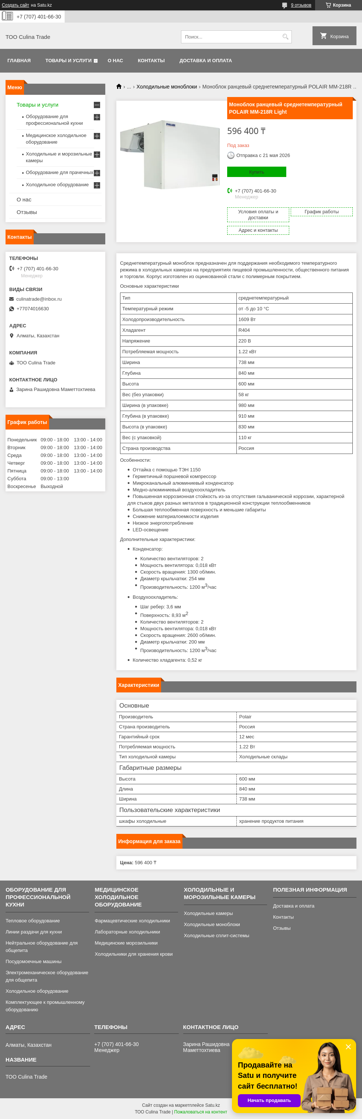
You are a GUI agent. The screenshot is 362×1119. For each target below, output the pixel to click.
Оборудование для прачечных (59, 172)
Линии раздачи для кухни (34, 932)
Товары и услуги (68, 60)
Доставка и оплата (206, 60)
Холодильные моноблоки (167, 87)
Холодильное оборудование (57, 184)
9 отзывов (301, 5)
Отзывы (27, 212)
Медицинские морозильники (126, 943)
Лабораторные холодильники (127, 932)
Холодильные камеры (208, 913)
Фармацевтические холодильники (132, 920)
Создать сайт (15, 5)
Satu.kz (212, 1105)
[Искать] (285, 36)
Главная (19, 60)
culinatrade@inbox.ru (39, 299)
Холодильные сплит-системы (216, 935)
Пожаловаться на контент (200, 1112)
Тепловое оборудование (33, 920)
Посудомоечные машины (33, 961)
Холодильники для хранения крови (134, 954)
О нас (115, 60)
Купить (256, 172)
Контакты (151, 60)
